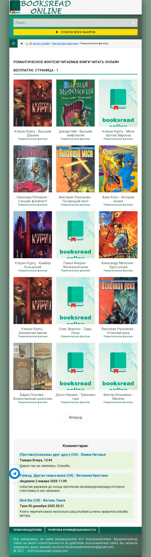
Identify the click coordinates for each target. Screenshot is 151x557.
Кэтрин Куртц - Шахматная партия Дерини (33, 330)
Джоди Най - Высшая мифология (75, 133)
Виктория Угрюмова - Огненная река (118, 330)
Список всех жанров (75, 32)
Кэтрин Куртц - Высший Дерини (32, 133)
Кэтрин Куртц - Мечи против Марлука (118, 133)
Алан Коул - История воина (118, 199)
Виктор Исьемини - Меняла (118, 396)
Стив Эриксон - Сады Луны (75, 330)
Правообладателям (27, 529)
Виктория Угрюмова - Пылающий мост (75, 199)
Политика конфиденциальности (72, 529)
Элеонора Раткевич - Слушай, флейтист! (32, 199)
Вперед (75, 417)
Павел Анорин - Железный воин (75, 265)
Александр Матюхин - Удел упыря (118, 265)
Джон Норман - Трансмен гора (75, 396)
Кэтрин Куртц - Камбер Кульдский (33, 265)
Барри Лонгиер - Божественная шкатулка (32, 396)
